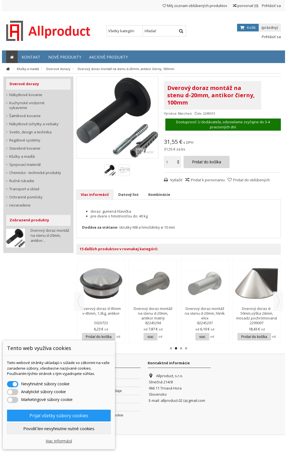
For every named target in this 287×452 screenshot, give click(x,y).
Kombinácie (159, 194)
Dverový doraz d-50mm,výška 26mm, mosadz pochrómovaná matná (256, 315)
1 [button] (171, 348)
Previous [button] (79, 301)
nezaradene (20, 205)
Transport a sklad (24, 189)
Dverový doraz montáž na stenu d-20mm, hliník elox (205, 313)
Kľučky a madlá (22, 156)
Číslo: (198, 113)
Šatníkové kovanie (25, 115)
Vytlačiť (175, 179)
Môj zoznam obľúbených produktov (195, 5)
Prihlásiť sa (271, 5)
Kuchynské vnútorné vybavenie (27, 105)
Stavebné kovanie (24, 148)
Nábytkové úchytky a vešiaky (34, 124)
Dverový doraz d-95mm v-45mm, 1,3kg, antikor (101, 311)
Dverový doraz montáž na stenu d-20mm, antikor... (50, 235)
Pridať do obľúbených (251, 179)
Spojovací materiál (25, 164)
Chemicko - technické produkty (35, 172)
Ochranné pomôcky (26, 197)
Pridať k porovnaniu (208, 179)
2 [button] (176, 348)
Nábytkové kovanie (25, 94)
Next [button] (278, 301)
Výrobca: (170, 113)
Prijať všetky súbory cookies (58, 415)
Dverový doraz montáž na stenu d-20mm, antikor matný (153, 313)
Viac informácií (95, 194)
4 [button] (186, 348)
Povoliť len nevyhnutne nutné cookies (58, 428)
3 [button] (181, 348)
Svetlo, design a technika (30, 132)
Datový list (128, 194)
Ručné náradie (21, 181)
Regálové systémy (24, 140)
